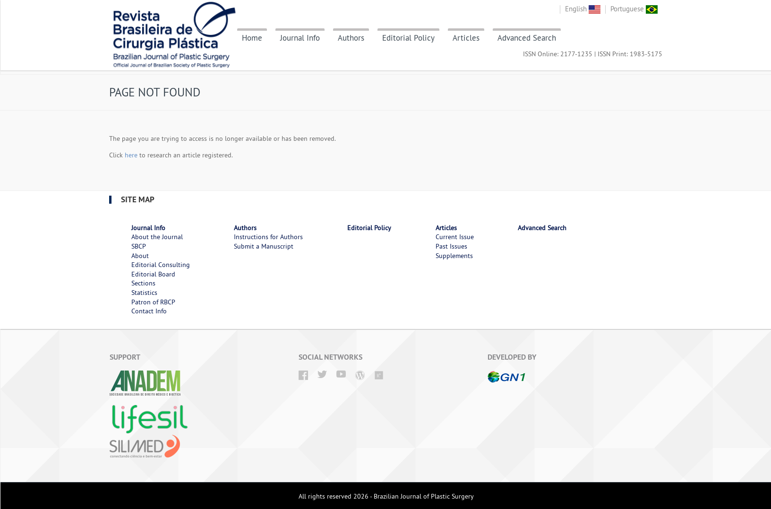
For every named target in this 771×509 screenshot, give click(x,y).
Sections (143, 283)
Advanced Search (526, 38)
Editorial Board (153, 274)
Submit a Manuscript (263, 246)
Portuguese (634, 8)
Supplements (454, 255)
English (582, 8)
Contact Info (149, 311)
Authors (351, 38)
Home (252, 38)
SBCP (138, 246)
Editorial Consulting (160, 264)
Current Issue (455, 237)
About (140, 255)
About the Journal (157, 237)
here (131, 155)
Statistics (144, 292)
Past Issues (451, 246)
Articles (466, 38)
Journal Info (300, 38)
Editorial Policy (408, 38)
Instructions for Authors (268, 237)
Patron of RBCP (153, 302)
